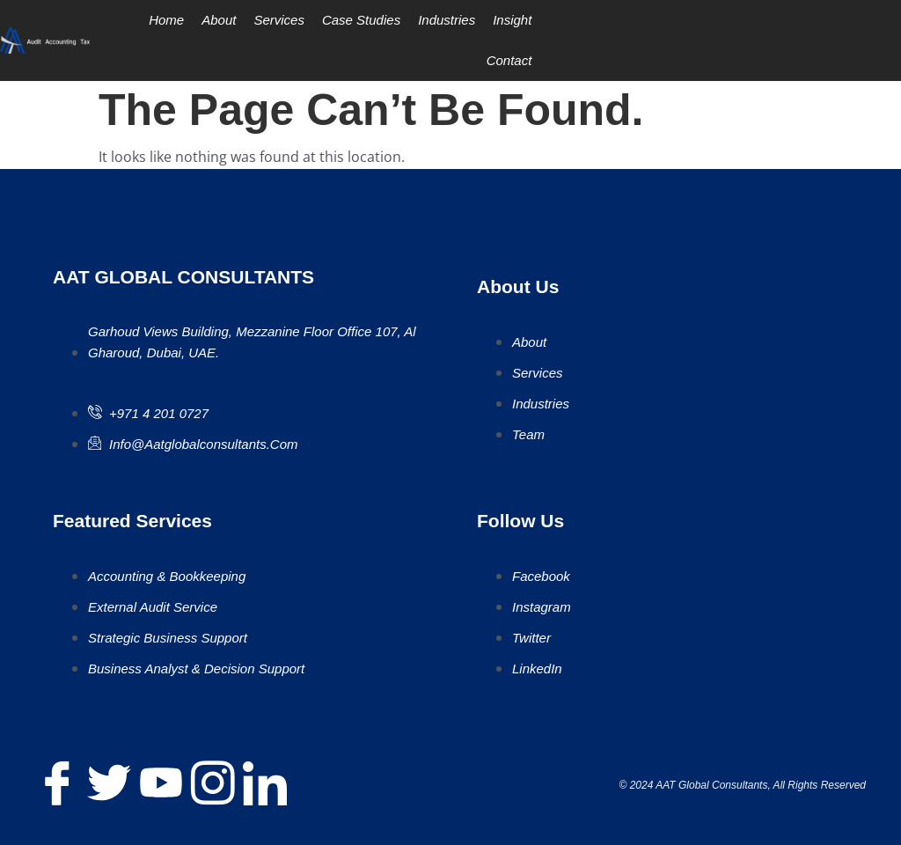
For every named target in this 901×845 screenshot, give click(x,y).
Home (166, 19)
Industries (446, 19)
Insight (512, 19)
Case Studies (361, 19)
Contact (509, 60)
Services (278, 19)
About (218, 19)
